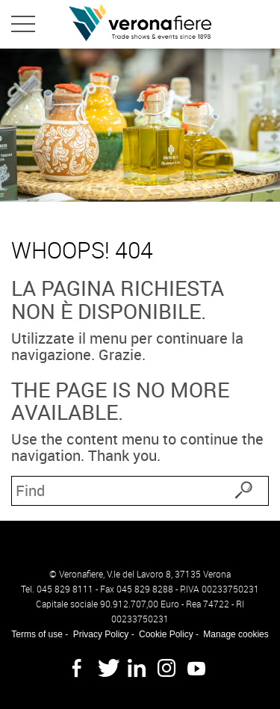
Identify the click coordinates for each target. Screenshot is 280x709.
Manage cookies (235, 634)
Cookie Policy (166, 634)
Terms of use (37, 634)
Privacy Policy (101, 634)
